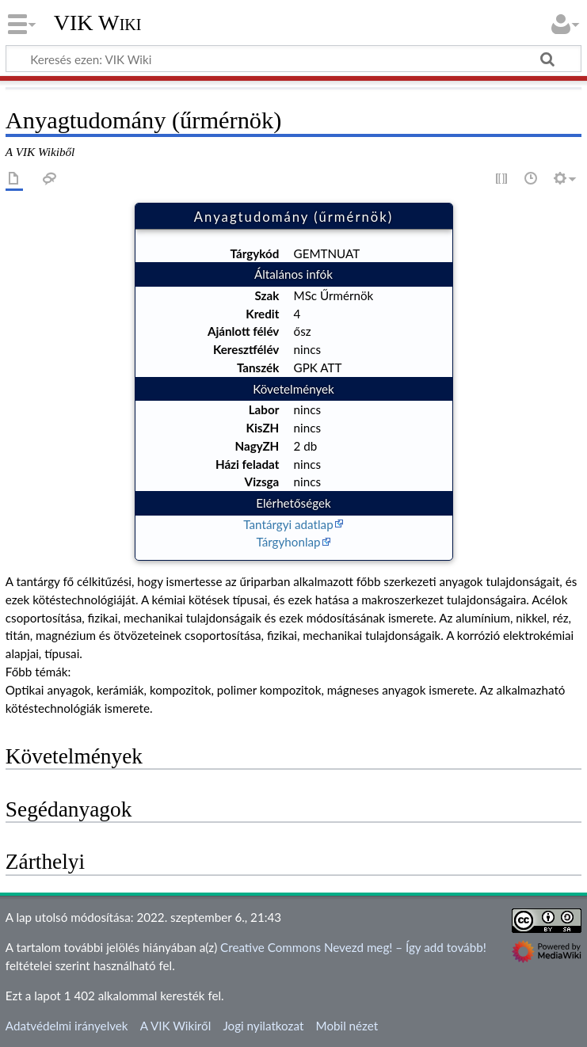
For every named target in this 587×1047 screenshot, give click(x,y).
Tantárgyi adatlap (288, 524)
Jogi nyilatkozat (263, 1025)
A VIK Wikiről (175, 1025)
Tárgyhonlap (288, 542)
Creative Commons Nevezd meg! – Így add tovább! (353, 947)
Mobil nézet (347, 1025)
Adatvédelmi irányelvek (67, 1025)
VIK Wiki (98, 23)
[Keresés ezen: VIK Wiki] (293, 58)
